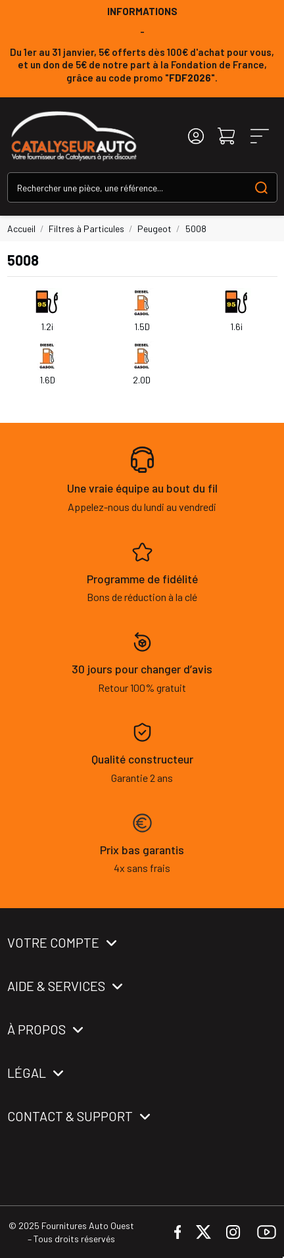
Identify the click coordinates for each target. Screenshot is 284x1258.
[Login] (196, 136)
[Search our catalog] (261, 187)
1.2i (47, 326)
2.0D (142, 379)
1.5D (142, 326)
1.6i (236, 326)
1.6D (47, 379)
